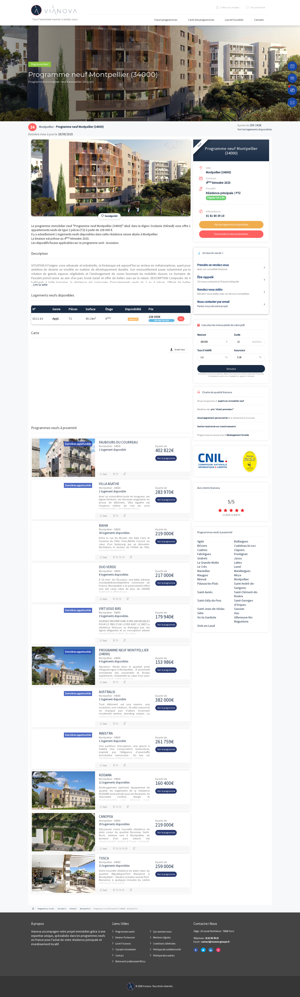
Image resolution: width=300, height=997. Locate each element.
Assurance (237, 350)
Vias (236, 613)
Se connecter (255, 7)
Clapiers (239, 550)
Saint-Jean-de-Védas (210, 609)
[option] (111, 178)
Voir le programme (166, 458)
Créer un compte (227, 7)
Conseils (259, 19)
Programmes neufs (125, 931)
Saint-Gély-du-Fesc (209, 600)
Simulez (228, 368)
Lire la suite (39, 285)
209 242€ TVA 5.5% (161, 320)
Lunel (237, 567)
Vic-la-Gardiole (206, 617)
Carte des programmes (201, 19)
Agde (200, 541)
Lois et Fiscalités (234, 19)
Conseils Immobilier (125, 949)
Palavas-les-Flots (207, 584)
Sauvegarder (109, 216)
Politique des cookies (163, 955)
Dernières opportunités (78, 444)
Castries (202, 550)
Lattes (238, 563)
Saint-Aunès (204, 592)
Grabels (202, 558)
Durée (235, 334)
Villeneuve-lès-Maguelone (243, 620)
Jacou (238, 558)
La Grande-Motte (208, 563)
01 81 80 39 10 (215, 216)
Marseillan (203, 571)
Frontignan (241, 554)
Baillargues (241, 541)
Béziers (202, 546)
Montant (199, 334)
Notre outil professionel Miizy (130, 961)
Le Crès (202, 567)
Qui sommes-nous (162, 931)
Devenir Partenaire (125, 937)
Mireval (201, 579)
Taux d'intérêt (202, 350)
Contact (119, 955)
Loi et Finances (123, 943)
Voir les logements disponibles (254, 129)
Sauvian (239, 609)
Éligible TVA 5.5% (216, 197)
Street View (179, 349)
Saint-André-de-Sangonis (244, 586)
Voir (181, 319)
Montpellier (241, 579)
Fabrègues (204, 554)
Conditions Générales (164, 943)
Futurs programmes (165, 19)
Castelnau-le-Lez (245, 546)
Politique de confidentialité (167, 949)
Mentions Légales (162, 937)
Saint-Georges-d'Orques (243, 603)
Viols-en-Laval (206, 626)
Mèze (237, 575)
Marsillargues (242, 571)
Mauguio (202, 575)
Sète (200, 613)
